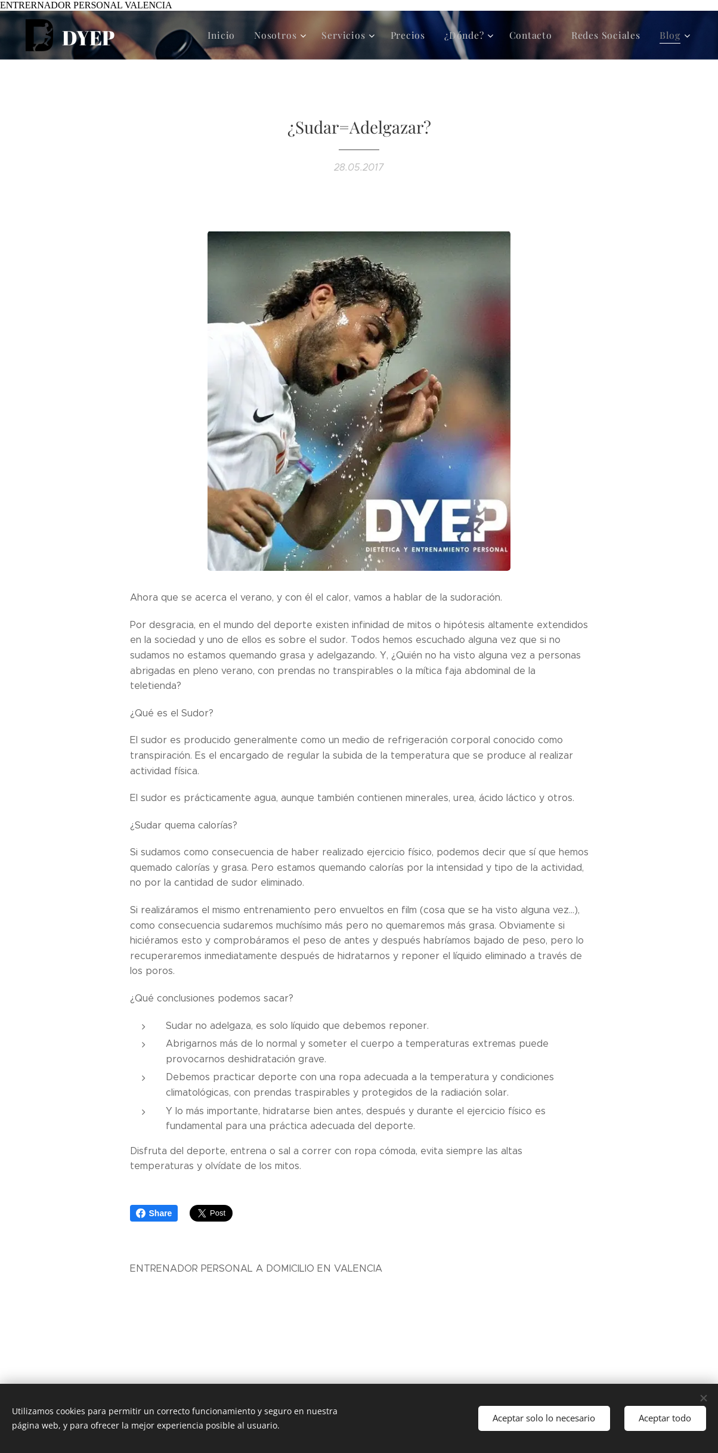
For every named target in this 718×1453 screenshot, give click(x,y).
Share (154, 1213)
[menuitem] (240, 35)
